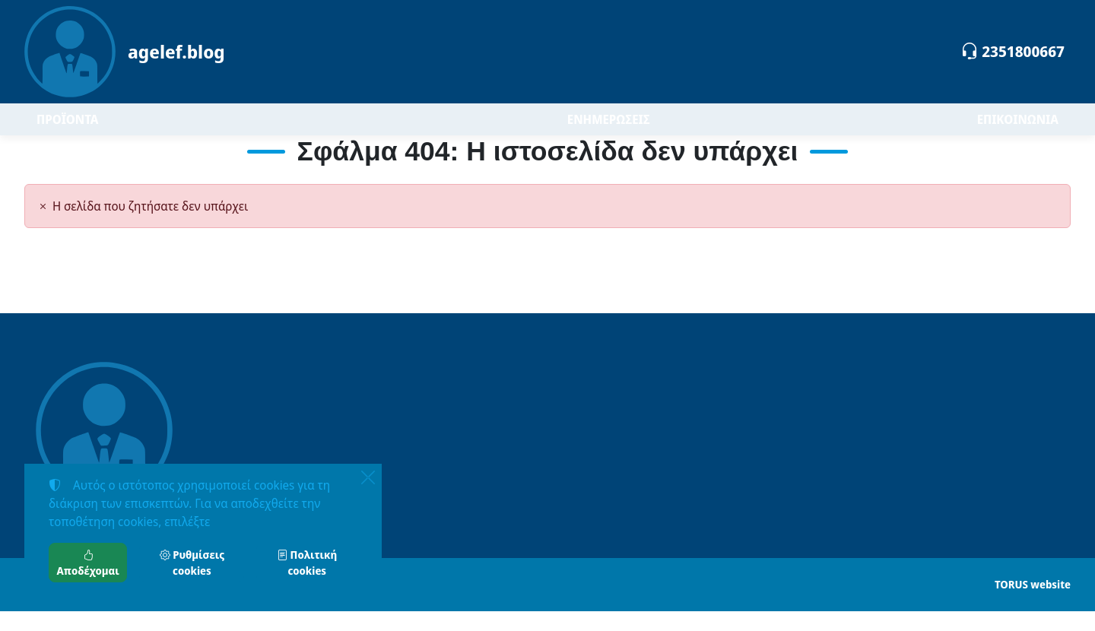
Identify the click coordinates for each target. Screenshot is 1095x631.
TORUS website (1033, 604)
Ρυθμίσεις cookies (192, 562)
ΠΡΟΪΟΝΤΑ (112, 129)
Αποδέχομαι (88, 562)
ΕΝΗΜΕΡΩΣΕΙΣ (608, 129)
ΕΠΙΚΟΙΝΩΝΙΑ (1017, 129)
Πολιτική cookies (307, 562)
